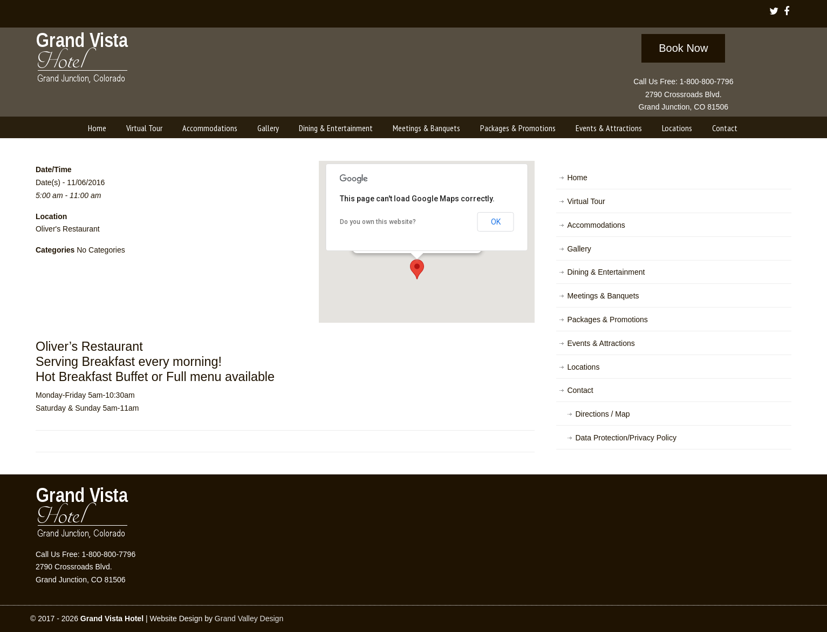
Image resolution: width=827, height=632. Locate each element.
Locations (583, 367)
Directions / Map (602, 414)
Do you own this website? (378, 222)
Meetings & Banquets (603, 295)
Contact (580, 390)
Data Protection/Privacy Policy (625, 437)
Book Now (683, 48)
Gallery (579, 248)
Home (577, 177)
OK (496, 222)
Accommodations (596, 225)
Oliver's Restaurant (68, 229)
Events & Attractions (600, 343)
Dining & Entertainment (606, 272)
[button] (417, 269)
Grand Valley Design (249, 618)
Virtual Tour (586, 201)
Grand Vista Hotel (83, 60)
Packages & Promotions (607, 319)
